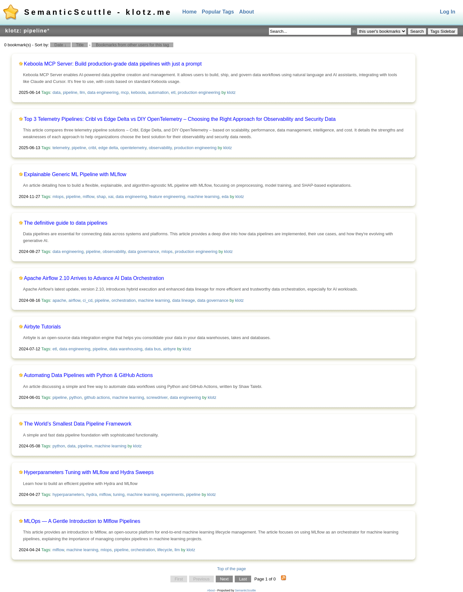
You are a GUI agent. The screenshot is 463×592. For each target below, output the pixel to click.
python (75, 397)
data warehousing (125, 348)
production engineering (199, 92)
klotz (231, 92)
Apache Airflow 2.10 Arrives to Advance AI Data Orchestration (94, 278)
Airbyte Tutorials (42, 326)
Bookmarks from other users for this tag (132, 44)
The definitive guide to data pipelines (65, 223)
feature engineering (167, 196)
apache (59, 300)
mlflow (88, 196)
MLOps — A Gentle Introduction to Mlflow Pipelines (82, 521)
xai (110, 196)
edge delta (108, 147)
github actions (97, 397)
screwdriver (157, 397)
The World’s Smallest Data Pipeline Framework (78, 423)
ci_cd (87, 300)
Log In (447, 11)
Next (224, 579)
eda (225, 196)
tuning (118, 494)
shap (101, 196)
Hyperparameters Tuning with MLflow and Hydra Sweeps (89, 472)
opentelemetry (133, 147)
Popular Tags (218, 11)
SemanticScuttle (245, 590)
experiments (172, 494)
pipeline (70, 92)
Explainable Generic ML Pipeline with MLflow (75, 174)
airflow (74, 300)
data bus (153, 348)
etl (173, 92)
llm (82, 92)
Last (243, 579)
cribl (92, 147)
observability (160, 147)
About (246, 11)
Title (80, 44)
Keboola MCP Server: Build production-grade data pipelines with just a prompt (113, 64)
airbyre (169, 348)
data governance (143, 251)
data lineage (183, 300)
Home (189, 11)
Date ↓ (60, 44)
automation (158, 92)
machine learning (203, 196)
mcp (125, 92)
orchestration (124, 300)
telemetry (60, 147)
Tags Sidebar (442, 31)
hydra (91, 494)
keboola (138, 92)
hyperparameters (68, 494)
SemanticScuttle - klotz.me (98, 12)
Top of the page (231, 568)
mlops (58, 196)
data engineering (103, 92)
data (56, 92)
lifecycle (164, 549)
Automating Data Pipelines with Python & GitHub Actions (88, 375)
